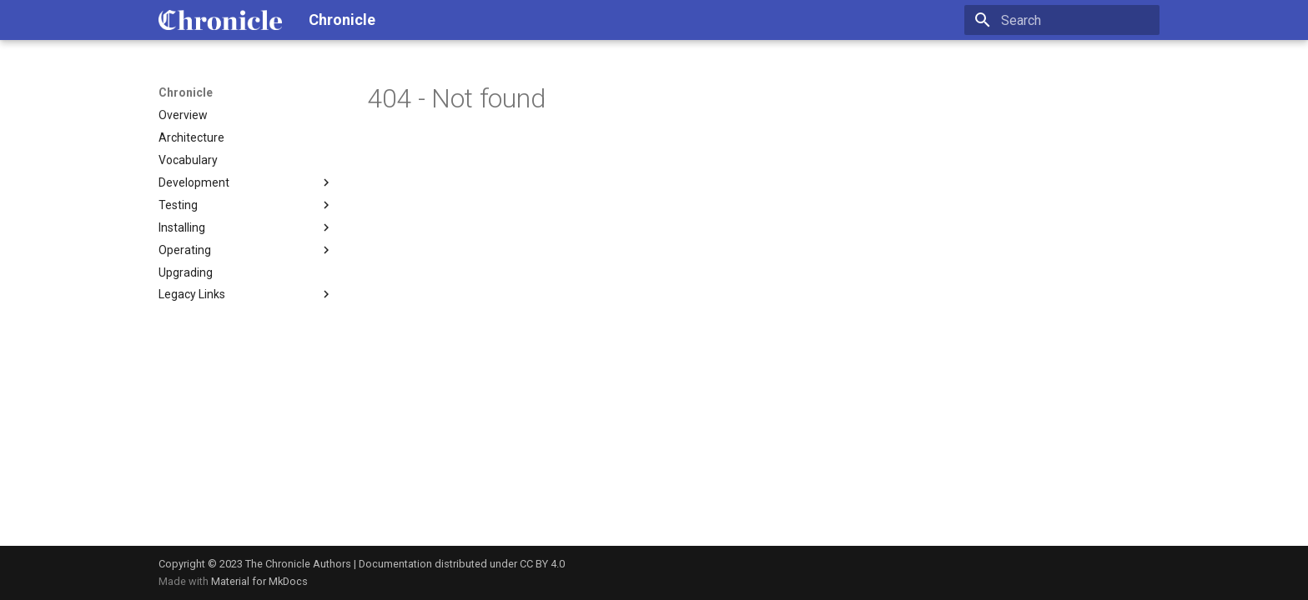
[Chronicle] (220, 20)
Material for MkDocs (259, 581)
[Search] (1062, 20)
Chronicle (185, 92)
